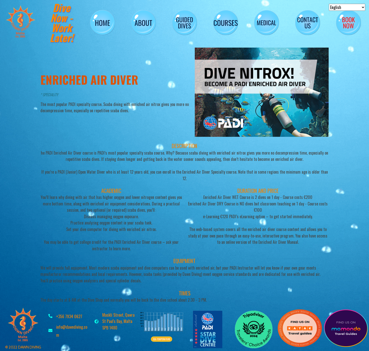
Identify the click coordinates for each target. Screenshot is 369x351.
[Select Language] (347, 7)
